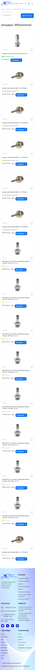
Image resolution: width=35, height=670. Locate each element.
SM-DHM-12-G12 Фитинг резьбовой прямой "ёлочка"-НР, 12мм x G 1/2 (15, 444)
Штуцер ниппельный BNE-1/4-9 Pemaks (14, 88)
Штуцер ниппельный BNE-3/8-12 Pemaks (15, 227)
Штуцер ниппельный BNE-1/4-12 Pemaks (15, 552)
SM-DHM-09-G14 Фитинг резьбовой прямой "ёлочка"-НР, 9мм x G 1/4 (15, 335)
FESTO (3, 655)
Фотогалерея (22, 642)
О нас (20, 634)
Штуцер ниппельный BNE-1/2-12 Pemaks (15, 123)
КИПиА (20, 589)
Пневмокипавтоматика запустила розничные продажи (25, 609)
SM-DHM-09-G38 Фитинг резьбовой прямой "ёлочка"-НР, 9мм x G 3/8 (15, 407)
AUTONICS (4, 653)
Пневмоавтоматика (23, 581)
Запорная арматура (24, 586)
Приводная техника (24, 592)
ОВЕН (3, 634)
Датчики (20, 584)
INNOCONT (4, 650)
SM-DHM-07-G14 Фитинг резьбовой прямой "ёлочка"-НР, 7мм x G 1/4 (15, 262)
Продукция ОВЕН (23, 578)
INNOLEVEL (4, 645)
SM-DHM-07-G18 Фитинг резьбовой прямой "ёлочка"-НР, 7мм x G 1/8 (15, 298)
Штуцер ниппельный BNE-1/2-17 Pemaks (15, 157)
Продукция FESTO (23, 599)
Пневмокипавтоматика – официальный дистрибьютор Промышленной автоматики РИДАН (25, 617)
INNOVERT (4, 647)
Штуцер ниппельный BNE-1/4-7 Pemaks (14, 192)
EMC (2, 639)
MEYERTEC (4, 637)
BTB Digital (25, 666)
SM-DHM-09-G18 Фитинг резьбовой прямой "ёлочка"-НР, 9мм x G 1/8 (15, 371)
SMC (2, 658)
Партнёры (21, 645)
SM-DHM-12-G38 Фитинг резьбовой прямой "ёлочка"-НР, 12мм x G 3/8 (15, 516)
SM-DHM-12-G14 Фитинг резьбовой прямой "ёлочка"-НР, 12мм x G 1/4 (15, 480)
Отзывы (20, 637)
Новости (20, 639)
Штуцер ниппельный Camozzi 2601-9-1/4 (14, 53)
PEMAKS (3, 642)
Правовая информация (25, 647)
